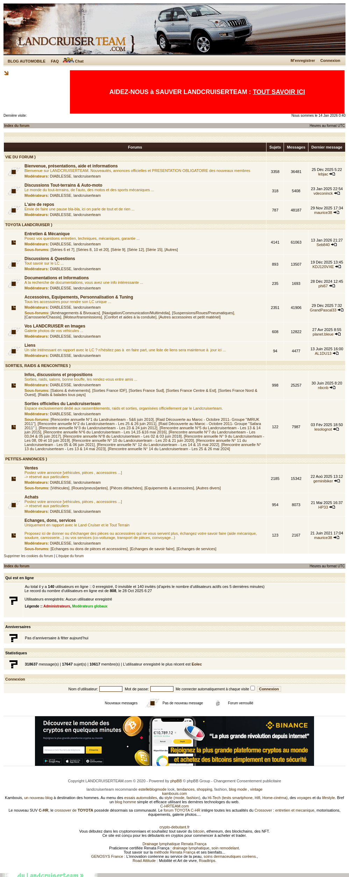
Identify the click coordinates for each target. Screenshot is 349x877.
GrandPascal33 (323, 310)
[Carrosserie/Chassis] (42, 317)
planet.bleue (323, 334)
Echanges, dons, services (50, 520)
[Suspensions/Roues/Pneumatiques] (203, 313)
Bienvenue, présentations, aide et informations (71, 166)
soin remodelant (225, 848)
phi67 (323, 286)
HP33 (323, 507)
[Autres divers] (208, 488)
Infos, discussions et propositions (58, 374)
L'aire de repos (39, 204)
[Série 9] (118, 249)
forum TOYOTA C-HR (182, 810)
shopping (204, 789)
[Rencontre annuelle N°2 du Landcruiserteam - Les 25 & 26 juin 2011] (97, 424)
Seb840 (323, 245)
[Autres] (171, 249)
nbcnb (323, 388)
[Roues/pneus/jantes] (90, 488)
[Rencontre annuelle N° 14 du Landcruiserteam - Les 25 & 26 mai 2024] (169, 449)
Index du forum (16, 126)
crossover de (73, 810)
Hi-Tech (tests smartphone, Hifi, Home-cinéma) (248, 798)
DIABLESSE (60, 176)
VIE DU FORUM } (20, 157)
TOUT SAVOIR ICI (279, 91)
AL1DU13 (323, 353)
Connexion (330, 60)
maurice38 (323, 212)
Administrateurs (56, 606)
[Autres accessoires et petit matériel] (189, 317)
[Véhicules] (60, 488)
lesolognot (323, 429)
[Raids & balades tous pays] (62, 395)
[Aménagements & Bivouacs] (75, 313)
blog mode (238, 789)
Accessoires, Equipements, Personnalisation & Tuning (78, 297)
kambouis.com (174, 793)
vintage (256, 789)
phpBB (176, 781)
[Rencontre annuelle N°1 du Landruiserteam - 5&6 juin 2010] (102, 419)
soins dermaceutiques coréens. (230, 856)
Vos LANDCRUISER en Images (54, 326)
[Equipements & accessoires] (169, 488)
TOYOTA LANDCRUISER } (28, 225)
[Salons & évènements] (70, 390)
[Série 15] (154, 249)
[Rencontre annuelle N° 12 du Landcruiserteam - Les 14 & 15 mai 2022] (158, 445)
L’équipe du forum (70, 556)
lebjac (323, 174)
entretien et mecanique (294, 810)
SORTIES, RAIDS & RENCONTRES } (38, 366)
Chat (73, 61)
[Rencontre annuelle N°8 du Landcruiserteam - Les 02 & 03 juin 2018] (122, 436)
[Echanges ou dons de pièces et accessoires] (89, 549)
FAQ (55, 61)
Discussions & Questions (49, 258)
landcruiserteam (87, 176)
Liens (29, 345)
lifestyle (328, 798)
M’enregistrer (303, 60)
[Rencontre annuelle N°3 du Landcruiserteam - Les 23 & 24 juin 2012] (98, 428)
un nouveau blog (38, 798)
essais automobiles (140, 798)
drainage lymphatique (190, 848)
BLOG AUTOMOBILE (26, 61)
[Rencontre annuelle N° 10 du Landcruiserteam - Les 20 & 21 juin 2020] (133, 440)
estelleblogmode (152, 789)
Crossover (263, 810)
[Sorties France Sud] (146, 390)
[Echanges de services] (196, 549)
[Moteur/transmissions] (82, 317)
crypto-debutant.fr (174, 827)
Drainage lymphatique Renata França (175, 844)
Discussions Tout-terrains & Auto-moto (63, 185)
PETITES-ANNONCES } (26, 459)
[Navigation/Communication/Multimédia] (136, 313)
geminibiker (323, 481)
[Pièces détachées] (126, 488)
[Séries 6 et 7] (62, 249)
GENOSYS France (107, 856)
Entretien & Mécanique (47, 233)
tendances (185, 789)
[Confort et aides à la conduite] (130, 317)
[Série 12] (135, 249)
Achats (31, 497)
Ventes (31, 468)
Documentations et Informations (56, 277)
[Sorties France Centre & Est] (191, 390)
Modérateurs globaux (89, 606)
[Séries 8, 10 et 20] (93, 249)
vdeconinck (323, 193)
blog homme (125, 802)
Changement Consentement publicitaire (247, 781)
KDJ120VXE (323, 267)
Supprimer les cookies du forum (28, 556)
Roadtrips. (207, 860)
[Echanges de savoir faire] (152, 549)
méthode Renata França (174, 852)
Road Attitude (144, 860)
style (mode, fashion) (182, 798)
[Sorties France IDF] (109, 390)
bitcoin (199, 831)
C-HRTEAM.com (174, 806)
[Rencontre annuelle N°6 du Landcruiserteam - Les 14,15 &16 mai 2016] (104, 432)
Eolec (197, 664)
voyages (304, 798)
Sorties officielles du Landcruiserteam (62, 403)
